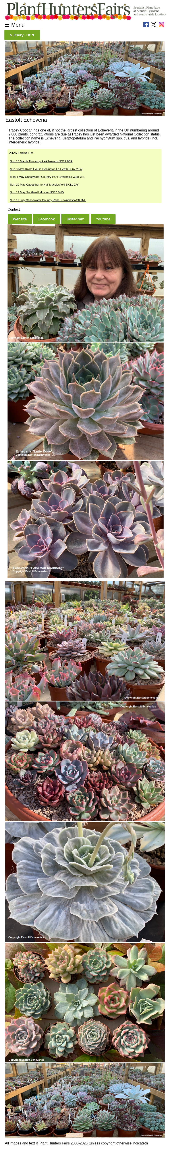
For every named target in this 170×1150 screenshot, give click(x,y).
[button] (22, 35)
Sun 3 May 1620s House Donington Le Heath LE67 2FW (46, 169)
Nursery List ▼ (22, 35)
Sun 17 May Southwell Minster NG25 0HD (37, 192)
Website (20, 219)
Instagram (75, 219)
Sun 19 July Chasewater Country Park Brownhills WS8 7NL (48, 200)
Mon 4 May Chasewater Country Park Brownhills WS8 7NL (47, 176)
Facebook (46, 219)
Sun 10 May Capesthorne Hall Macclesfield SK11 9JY (44, 184)
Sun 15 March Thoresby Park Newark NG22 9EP (41, 161)
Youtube (103, 219)
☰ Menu (15, 25)
